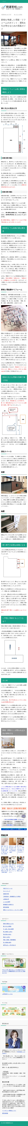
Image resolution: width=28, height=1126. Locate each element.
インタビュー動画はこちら (9, 1110)
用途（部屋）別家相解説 (9, 939)
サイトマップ (6, 891)
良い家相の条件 (7, 942)
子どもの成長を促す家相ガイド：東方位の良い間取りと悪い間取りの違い (20, 867)
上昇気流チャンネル (7, 994)
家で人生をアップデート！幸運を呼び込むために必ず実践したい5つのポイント (20, 850)
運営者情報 (6, 907)
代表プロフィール (7, 888)
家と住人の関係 (7, 926)
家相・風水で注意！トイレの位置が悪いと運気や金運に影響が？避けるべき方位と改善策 (4, 850)
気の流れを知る (7, 934)
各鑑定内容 (6, 893)
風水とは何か (6, 937)
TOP (6, 14)
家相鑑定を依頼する (8, 904)
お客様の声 (6, 899)
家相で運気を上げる (8, 923)
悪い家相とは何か (7, 931)
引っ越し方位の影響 (8, 929)
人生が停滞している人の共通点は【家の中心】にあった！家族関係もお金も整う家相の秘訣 (4, 868)
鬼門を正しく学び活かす (9, 945)
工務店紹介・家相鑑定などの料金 (11, 896)
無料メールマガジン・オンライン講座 (13, 910)
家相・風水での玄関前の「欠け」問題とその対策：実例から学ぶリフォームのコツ (12, 868)
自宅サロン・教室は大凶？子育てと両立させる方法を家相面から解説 (12, 849)
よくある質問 (6, 901)
